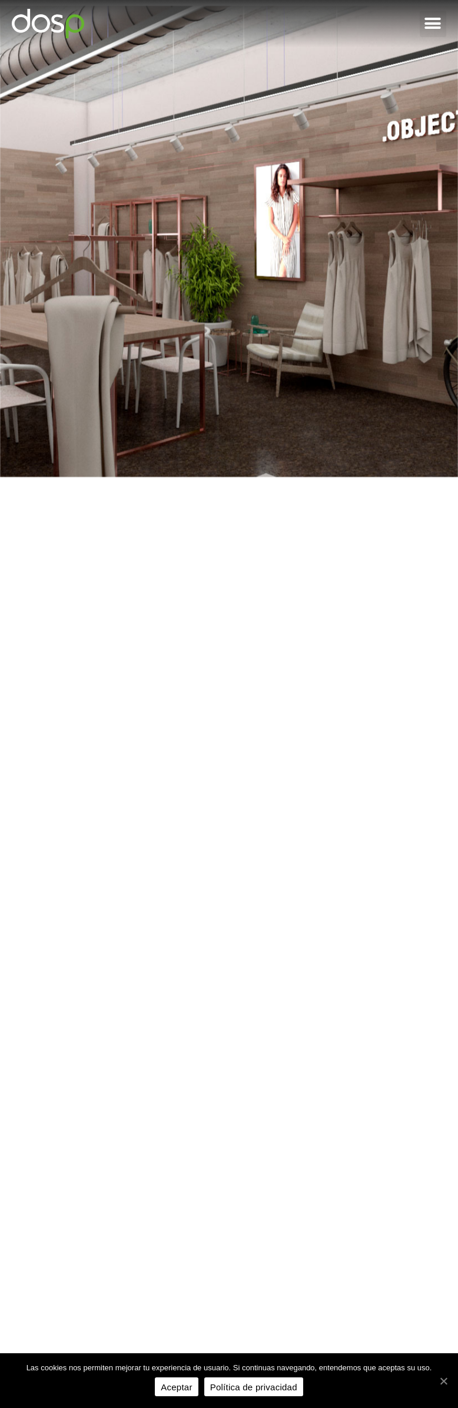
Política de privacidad (253, 1387)
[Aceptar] (443, 1381)
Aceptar (176, 1387)
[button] (433, 24)
